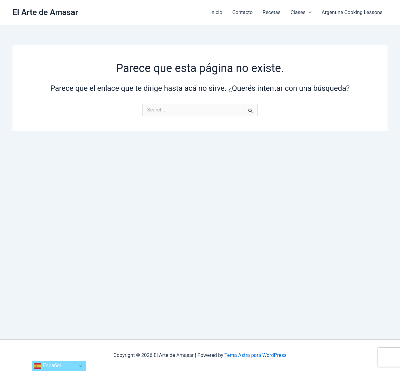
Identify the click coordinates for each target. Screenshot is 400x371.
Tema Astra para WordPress (255, 355)
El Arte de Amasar (45, 12)
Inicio (216, 12)
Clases (301, 12)
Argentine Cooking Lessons (352, 12)
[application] (309, 12)
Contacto (242, 12)
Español (47, 366)
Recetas (271, 12)
